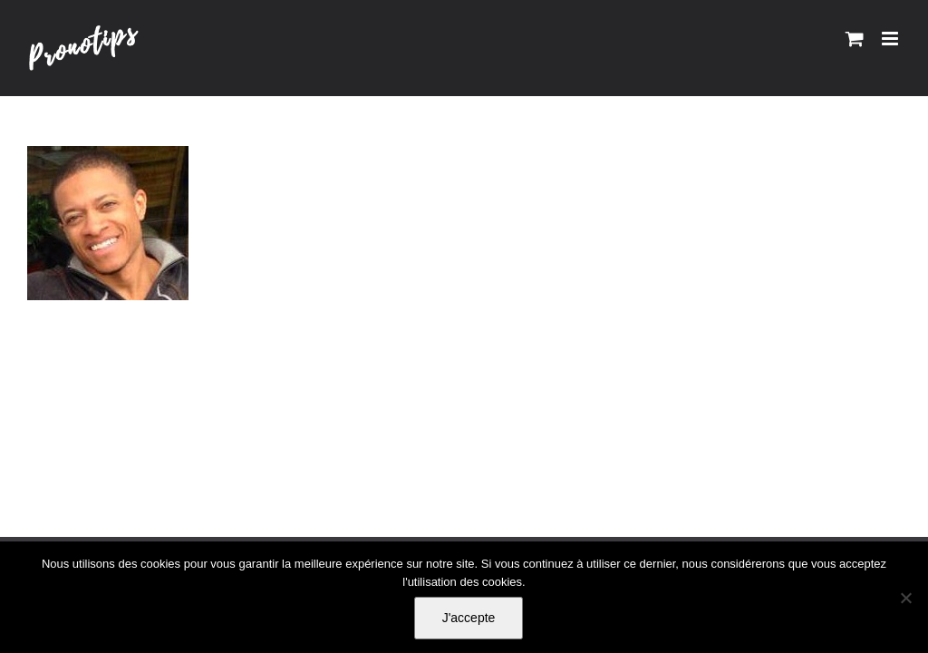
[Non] (905, 598)
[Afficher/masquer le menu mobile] (891, 38)
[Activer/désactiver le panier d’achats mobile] (855, 38)
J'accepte (469, 617)
